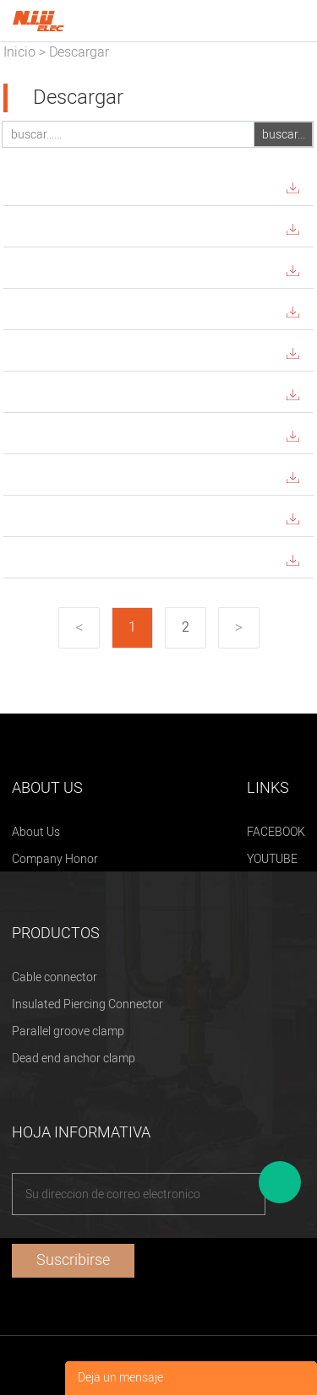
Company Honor (55, 859)
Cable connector (54, 977)
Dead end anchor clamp (73, 1058)
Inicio (19, 52)
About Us (36, 832)
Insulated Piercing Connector (87, 1004)
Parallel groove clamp (68, 1031)
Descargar (79, 52)
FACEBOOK (276, 832)
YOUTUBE (272, 859)
